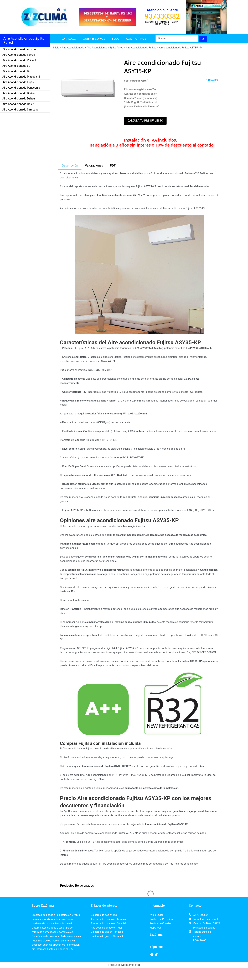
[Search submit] (203, 39)
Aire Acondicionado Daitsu (18, 98)
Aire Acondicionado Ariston (19, 49)
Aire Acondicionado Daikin (18, 93)
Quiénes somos (94, 39)
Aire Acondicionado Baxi (17, 71)
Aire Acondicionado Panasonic (21, 87)
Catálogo (68, 39)
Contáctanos (136, 39)
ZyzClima (156, 935)
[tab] (69, 166)
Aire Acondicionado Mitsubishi (21, 76)
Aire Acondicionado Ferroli (18, 54)
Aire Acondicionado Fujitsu (18, 82)
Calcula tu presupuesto (145, 120)
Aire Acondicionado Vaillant (19, 60)
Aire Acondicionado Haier (18, 104)
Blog (115, 39)
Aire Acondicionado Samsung (20, 109)
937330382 (162, 16)
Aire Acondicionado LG (16, 65)
